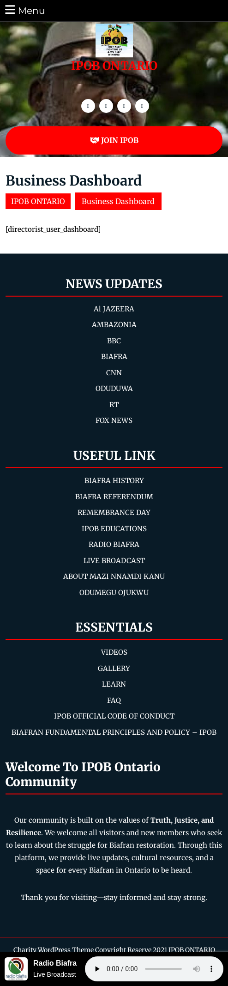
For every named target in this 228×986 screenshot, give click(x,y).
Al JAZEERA (114, 308)
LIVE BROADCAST (114, 560)
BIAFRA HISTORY (114, 480)
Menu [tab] (24, 10)
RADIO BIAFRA (114, 544)
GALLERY (114, 668)
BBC (114, 340)
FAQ (114, 700)
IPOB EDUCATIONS (114, 528)
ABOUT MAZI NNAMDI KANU (114, 576)
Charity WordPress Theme (53, 950)
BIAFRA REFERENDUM (114, 496)
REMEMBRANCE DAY (114, 512)
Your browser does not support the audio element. (154, 968)
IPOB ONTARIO (114, 65)
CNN (114, 372)
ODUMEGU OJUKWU (114, 592)
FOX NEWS (114, 420)
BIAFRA (114, 356)
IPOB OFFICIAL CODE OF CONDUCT (114, 716)
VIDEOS (114, 652)
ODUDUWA (114, 388)
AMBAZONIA (114, 324)
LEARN (114, 684)
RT (114, 404)
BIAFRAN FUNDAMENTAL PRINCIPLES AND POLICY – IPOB (114, 732)
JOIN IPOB (114, 140)
